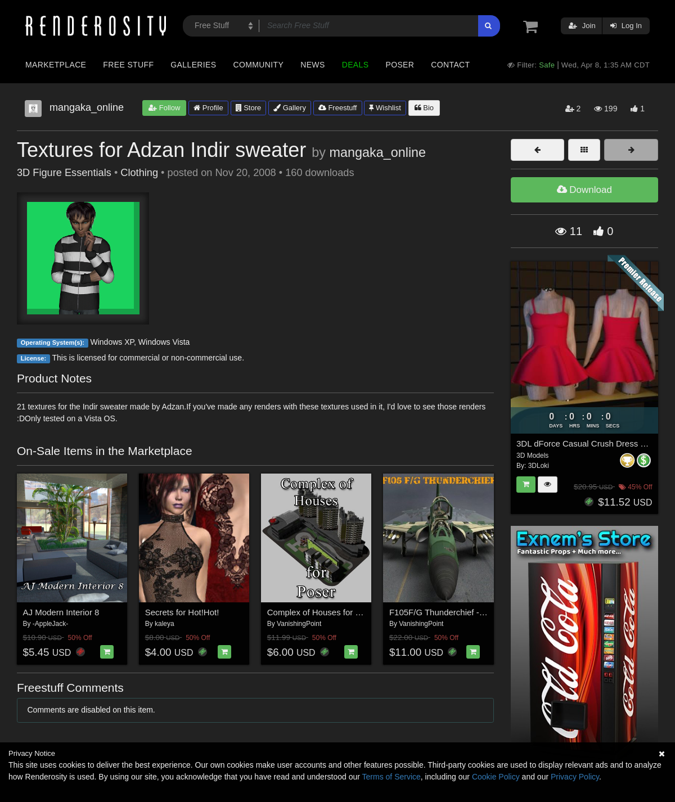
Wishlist (384, 107)
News (312, 64)
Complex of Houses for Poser (322, 612)
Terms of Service (391, 776)
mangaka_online (377, 152)
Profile (208, 107)
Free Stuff (128, 64)
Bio (424, 107)
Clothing (139, 172)
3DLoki (538, 466)
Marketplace (55, 64)
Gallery (289, 107)
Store (249, 107)
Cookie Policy (496, 776)
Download (584, 189)
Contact (450, 64)
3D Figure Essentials (64, 172)
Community (258, 64)
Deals (355, 64)
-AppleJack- (50, 624)
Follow (164, 107)
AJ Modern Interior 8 (61, 612)
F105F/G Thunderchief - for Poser (452, 612)
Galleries (193, 64)
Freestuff (337, 107)
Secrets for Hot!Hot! (182, 612)
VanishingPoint (299, 624)
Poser (399, 64)
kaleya (164, 624)
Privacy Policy (575, 776)
